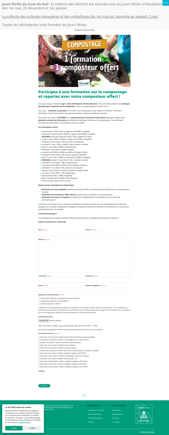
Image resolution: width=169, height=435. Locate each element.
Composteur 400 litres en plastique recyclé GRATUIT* (60, 298)
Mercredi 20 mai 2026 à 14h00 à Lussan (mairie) (58, 348)
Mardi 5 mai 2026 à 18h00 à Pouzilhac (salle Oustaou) (60, 342)
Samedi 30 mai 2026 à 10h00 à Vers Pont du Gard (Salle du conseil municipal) (69, 350)
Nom (43, 230)
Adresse (43, 239)
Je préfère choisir (24, 422)
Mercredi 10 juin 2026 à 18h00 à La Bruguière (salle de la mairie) (64, 356)
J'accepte (14, 428)
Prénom (90, 230)
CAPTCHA (41, 371)
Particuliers (116, 410)
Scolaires (115, 418)
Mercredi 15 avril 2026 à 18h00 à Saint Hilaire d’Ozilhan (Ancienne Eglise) (67, 337)
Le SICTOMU (116, 422)
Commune (91, 276)
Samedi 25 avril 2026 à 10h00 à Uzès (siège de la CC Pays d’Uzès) (64, 340)
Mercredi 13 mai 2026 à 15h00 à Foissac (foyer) (58, 345)
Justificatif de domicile (45, 317)
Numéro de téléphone (95, 285)
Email (43, 285)
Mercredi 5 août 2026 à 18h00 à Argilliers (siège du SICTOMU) (63, 364)
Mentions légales (147, 432)
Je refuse (32, 428)
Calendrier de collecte (96, 410)
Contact (91, 422)
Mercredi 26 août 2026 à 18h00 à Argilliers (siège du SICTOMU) (64, 367)
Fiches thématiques (94, 414)
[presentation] (54, 377)
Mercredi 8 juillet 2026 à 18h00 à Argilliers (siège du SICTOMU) (63, 361)
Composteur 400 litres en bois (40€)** (54, 301)
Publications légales (95, 418)
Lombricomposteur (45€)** (50, 304)
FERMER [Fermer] (165, 3)
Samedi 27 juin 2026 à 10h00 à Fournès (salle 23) (58, 358)
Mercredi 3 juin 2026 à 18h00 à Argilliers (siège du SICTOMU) (63, 353)
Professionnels (117, 414)
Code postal (45, 276)
